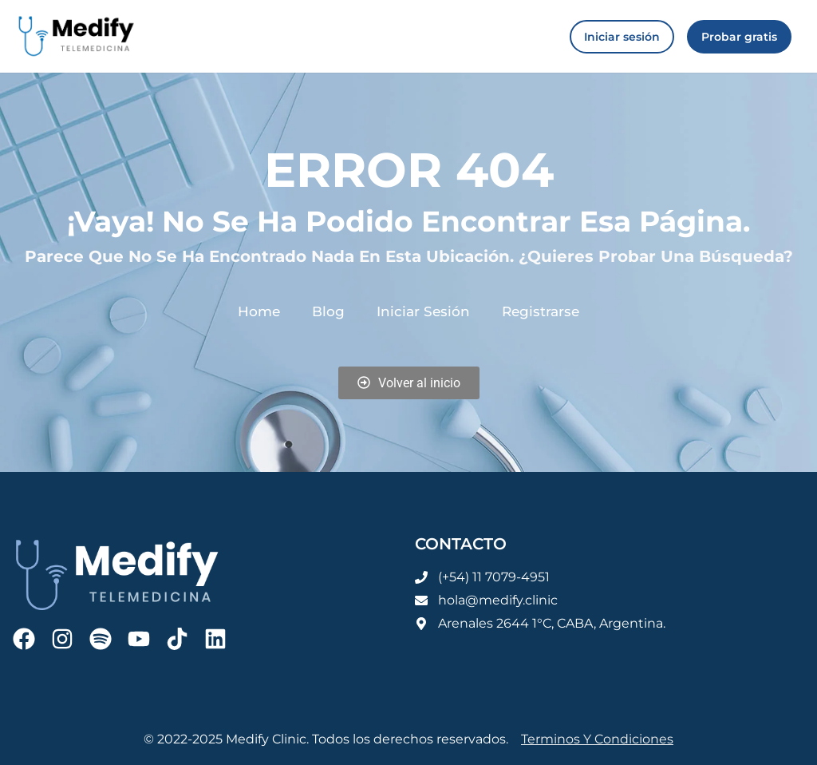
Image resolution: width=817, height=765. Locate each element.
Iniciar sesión (422, 311)
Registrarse (534, 311)
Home (266, 311)
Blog (333, 311)
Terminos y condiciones (597, 739)
